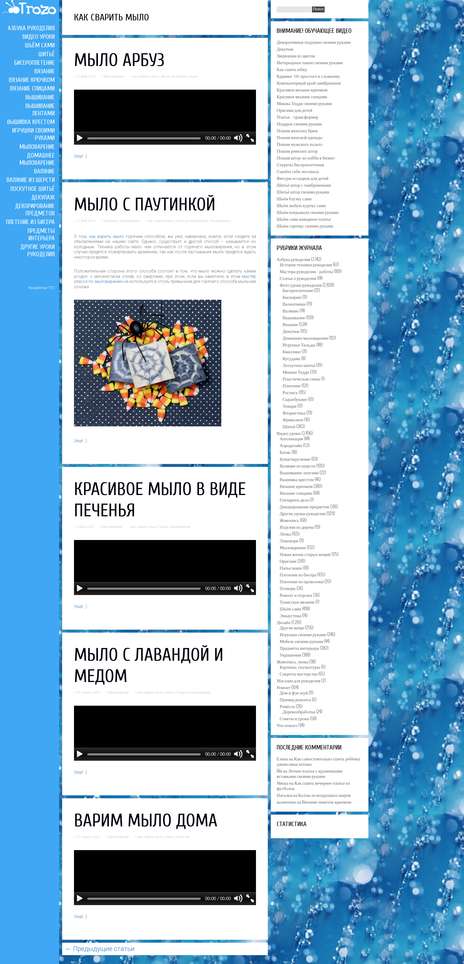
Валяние (44, 171)
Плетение (292, 385)
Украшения (290, 654)
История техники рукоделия (306, 264)
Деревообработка (299, 711)
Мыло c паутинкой (144, 204)
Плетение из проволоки (301, 581)
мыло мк (182, 837)
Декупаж (43, 197)
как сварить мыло (146, 76)
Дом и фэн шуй (294, 692)
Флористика (294, 412)
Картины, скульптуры (300, 666)
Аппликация (291, 438)
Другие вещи (292, 627)
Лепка (285, 533)
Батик (285, 452)
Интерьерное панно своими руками (310, 62)
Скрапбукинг (295, 399)
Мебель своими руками (301, 641)
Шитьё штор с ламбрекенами (304, 184)
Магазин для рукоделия (298, 680)
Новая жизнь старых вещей (305, 554)
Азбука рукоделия (31, 28)
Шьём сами (40, 45)
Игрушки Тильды (299, 344)
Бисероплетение (34, 62)
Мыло (165, 76)
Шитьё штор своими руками (303, 191)
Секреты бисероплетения (300, 164)
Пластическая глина (301, 378)
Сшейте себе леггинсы (298, 171)
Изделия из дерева (297, 526)
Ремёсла (287, 706)
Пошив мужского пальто (299, 144)
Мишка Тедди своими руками (304, 103)
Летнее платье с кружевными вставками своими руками (309, 773)
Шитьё (46, 54)
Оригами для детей (294, 110)
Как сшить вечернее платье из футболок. (313, 785)
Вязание (44, 71)
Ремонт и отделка (296, 594)
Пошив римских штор (297, 150)
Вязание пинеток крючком (326, 801)
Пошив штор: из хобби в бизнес (306, 157)
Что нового (287, 725)
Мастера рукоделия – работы (306, 271)
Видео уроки (38, 36)
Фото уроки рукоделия (301, 284)
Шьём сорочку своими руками (305, 225)
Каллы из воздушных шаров (324, 794)
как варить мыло (106, 236)
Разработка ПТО (41, 288)
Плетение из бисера (30, 221)
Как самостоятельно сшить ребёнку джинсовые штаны (318, 761)
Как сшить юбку (292, 69)
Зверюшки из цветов (296, 55)
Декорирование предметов (35, 209)
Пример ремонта (295, 699)
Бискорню (292, 297)
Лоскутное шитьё (32, 188)
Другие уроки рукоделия (37, 250)
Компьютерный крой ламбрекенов (309, 82)
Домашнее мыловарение (37, 159)
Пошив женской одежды (299, 137)
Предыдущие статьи (100, 948)
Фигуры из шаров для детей (302, 178)
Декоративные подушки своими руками (314, 41)
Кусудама (291, 358)
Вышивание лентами (40, 109)
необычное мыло (184, 76)
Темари (290, 405)
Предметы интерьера (41, 234)
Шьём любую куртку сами (301, 205)
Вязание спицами (32, 88)
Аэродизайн (291, 445)
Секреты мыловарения (193, 692)
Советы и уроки (294, 718)
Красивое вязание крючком (302, 89)
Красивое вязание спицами (302, 96)
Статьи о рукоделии (298, 278)
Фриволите (293, 419)
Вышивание (40, 97)
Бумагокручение (295, 458)
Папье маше (291, 567)
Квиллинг (292, 351)
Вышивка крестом (31, 121)
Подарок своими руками (299, 123)
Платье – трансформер (297, 116)
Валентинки (294, 303)
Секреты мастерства (299, 673)
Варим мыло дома (146, 820)
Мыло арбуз (119, 60)
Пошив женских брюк (297, 130)
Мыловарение (37, 146)
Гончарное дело (294, 499)
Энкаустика (290, 615)
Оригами (288, 560)
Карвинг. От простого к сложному (308, 75)
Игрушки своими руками (303, 634)
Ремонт (283, 687)
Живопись (289, 520)
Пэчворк (288, 588)
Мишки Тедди (296, 371)
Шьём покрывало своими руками (308, 212)
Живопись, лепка (292, 661)
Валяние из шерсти (31, 179)
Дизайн (284, 622)
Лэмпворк (289, 540)
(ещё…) (80, 156)
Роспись (290, 392)
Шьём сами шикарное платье (304, 218)
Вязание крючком (32, 79)
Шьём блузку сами (294, 198)
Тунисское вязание (297, 601)
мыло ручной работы (192, 221)
